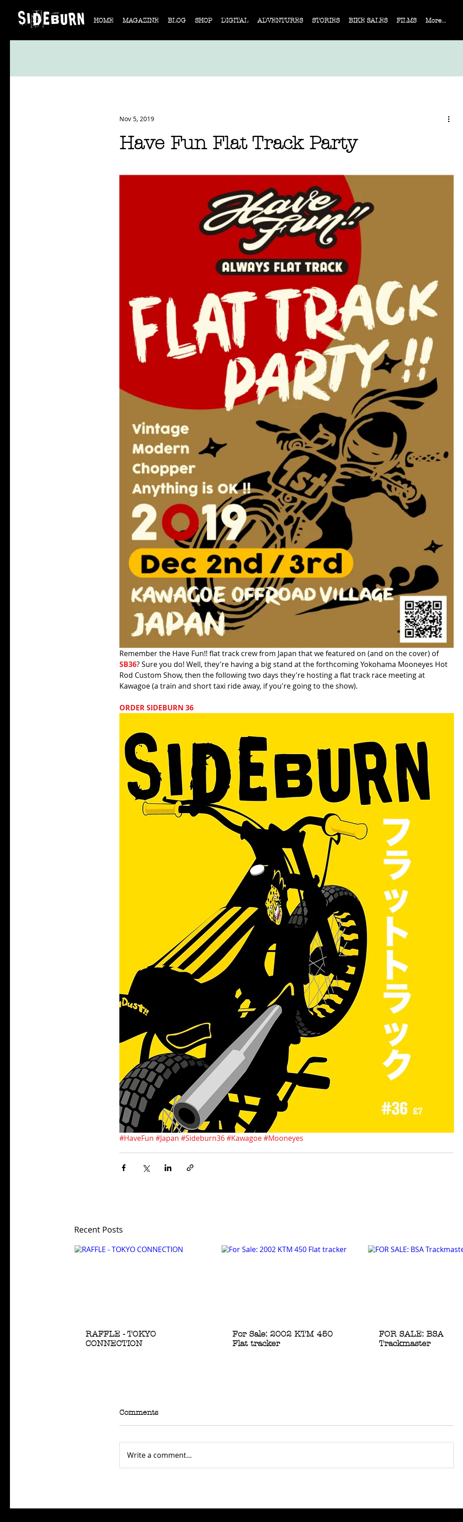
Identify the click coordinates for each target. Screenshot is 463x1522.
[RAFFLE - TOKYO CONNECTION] (140, 1282)
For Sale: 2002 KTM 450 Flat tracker (282, 1338)
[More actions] (448, 118)
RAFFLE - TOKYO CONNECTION (120, 1338)
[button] (140, 23)
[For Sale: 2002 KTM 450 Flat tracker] (287, 1282)
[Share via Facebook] (123, 1167)
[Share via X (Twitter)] (146, 1167)
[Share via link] (190, 1167)
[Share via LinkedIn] (168, 1167)
